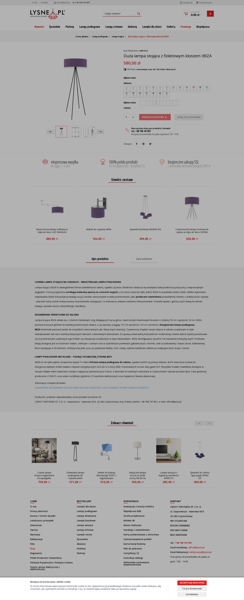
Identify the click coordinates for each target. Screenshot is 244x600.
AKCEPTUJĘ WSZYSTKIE (192, 583)
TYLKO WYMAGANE (192, 589)
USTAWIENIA (192, 594)
